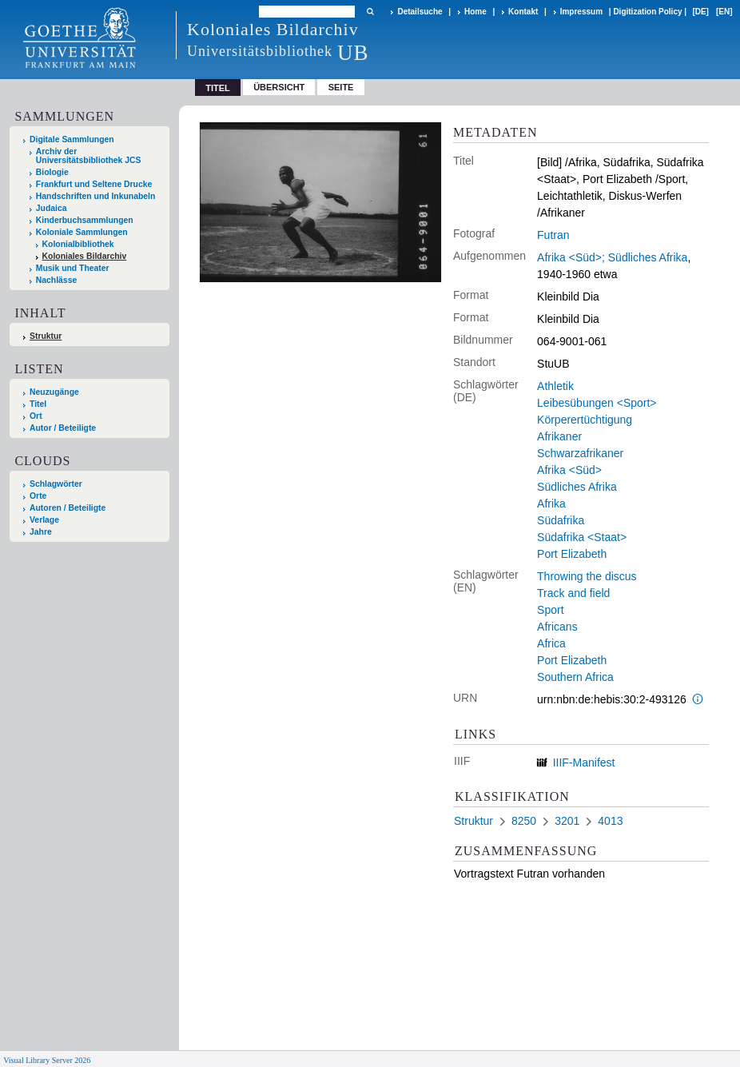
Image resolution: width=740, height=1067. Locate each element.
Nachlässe (56, 280)
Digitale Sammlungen (72, 139)
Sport (550, 609)
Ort (36, 416)
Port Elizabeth (572, 553)
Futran (553, 235)
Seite (341, 87)
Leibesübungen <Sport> (596, 402)
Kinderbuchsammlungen (84, 220)
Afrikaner (559, 436)
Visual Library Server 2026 (46, 1060)
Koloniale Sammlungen (82, 232)
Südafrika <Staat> (582, 537)
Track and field (573, 593)
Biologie (52, 172)
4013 (610, 820)
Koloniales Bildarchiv (84, 256)
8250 (523, 820)
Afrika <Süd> (569, 470)
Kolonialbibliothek (78, 244)
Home (475, 11)
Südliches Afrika (577, 486)
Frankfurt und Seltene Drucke (94, 184)
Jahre (41, 532)
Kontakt (523, 11)
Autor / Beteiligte (63, 428)
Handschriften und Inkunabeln (96, 196)
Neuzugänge (54, 392)
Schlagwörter (56, 484)
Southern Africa (575, 677)
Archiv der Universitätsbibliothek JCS (88, 156)
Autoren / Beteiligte (67, 508)
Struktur (46, 336)
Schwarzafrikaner (580, 453)
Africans (557, 626)
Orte (38, 496)
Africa (551, 643)
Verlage (44, 520)
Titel (38, 404)
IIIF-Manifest (584, 762)
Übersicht (278, 87)
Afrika (551, 503)
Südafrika (560, 520)
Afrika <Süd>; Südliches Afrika (612, 257)
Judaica (51, 208)
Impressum (581, 11)
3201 (567, 820)
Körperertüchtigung (584, 419)
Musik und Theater (72, 268)
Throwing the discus (587, 576)
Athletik (555, 386)
